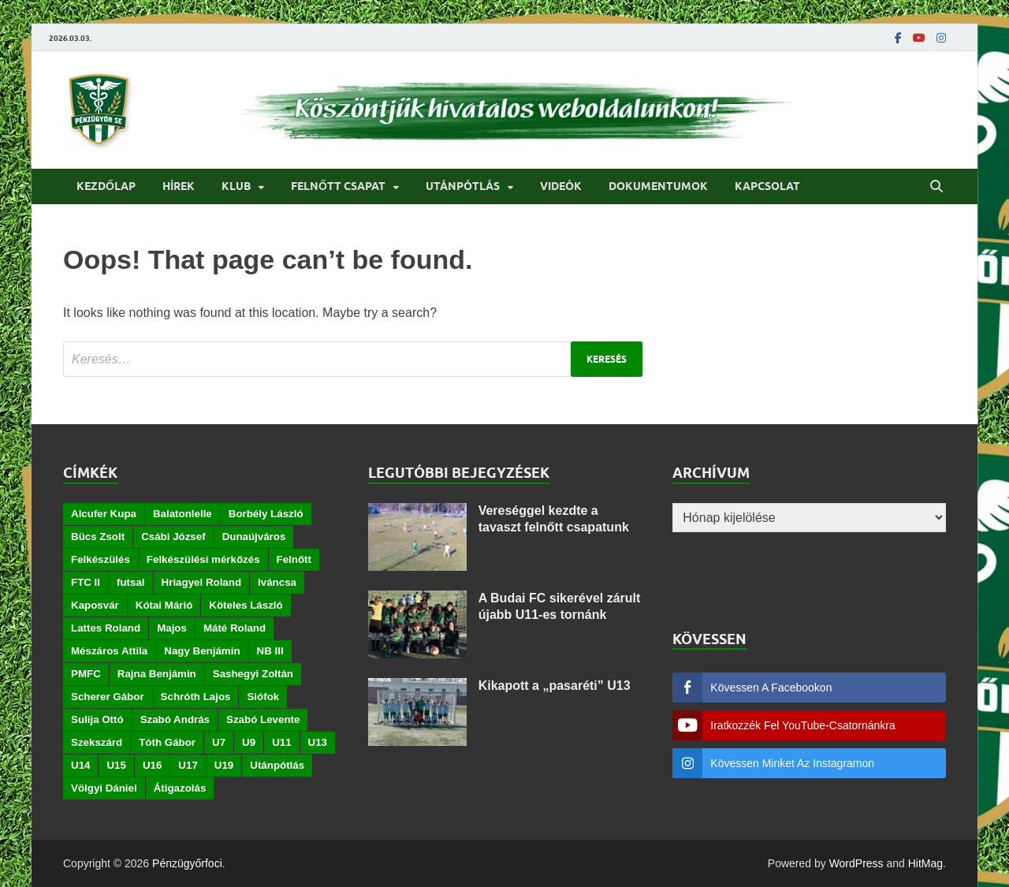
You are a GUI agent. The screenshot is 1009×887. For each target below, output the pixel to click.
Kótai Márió (164, 605)
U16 (152, 765)
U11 (281, 742)
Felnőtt (294, 559)
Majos (172, 628)
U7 (218, 742)
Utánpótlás (463, 186)
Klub (236, 186)
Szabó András (175, 719)
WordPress (856, 863)
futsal (131, 582)
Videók (561, 186)
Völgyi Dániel (104, 788)
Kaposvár (95, 605)
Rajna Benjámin (156, 674)
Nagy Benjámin (202, 651)
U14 (80, 765)
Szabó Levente (263, 719)
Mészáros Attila (109, 651)
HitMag (925, 863)
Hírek (178, 186)
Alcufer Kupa (103, 514)
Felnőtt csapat (338, 186)
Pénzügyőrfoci (187, 863)
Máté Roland (234, 628)
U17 (187, 765)
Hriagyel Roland (201, 582)
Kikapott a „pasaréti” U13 (554, 685)
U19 (223, 765)
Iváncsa (277, 582)
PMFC (86, 674)
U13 (317, 742)
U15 (115, 765)
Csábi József (173, 536)
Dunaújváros (254, 536)
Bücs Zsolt (98, 536)
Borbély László (266, 514)
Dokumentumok (658, 186)
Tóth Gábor (167, 742)
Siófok (263, 697)
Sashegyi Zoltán (253, 674)
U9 (248, 742)
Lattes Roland (105, 628)
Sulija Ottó (97, 719)
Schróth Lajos (196, 697)
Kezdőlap (106, 186)
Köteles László (245, 605)
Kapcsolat (767, 186)
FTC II (85, 582)
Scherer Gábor (107, 697)
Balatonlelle (182, 514)
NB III (270, 651)
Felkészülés (100, 559)
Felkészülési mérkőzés (203, 559)
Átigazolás (180, 788)
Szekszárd (96, 742)
